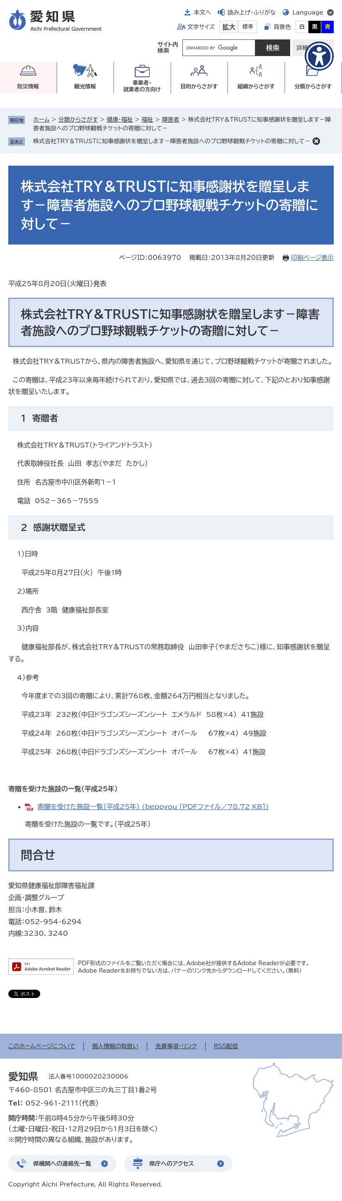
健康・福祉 (120, 119)
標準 (248, 26)
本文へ (202, 12)
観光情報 (85, 86)
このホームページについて (41, 1046)
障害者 (170, 119)
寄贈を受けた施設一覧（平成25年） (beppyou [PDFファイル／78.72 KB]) (153, 806)
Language (307, 12)
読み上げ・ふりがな (252, 12)
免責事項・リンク (176, 1046)
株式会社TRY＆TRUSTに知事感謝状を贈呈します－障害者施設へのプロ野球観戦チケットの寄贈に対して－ (171, 141)
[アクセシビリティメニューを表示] (319, 56)
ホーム (41, 119)
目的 (199, 86)
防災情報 (28, 86)
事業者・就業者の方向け (142, 86)
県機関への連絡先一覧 (62, 1164)
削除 (316, 141)
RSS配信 (226, 1046)
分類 (313, 86)
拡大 (228, 27)
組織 (256, 86)
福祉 (147, 119)
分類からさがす (78, 119)
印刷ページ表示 (312, 257)
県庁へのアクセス (171, 1164)
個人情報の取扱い (115, 1046)
